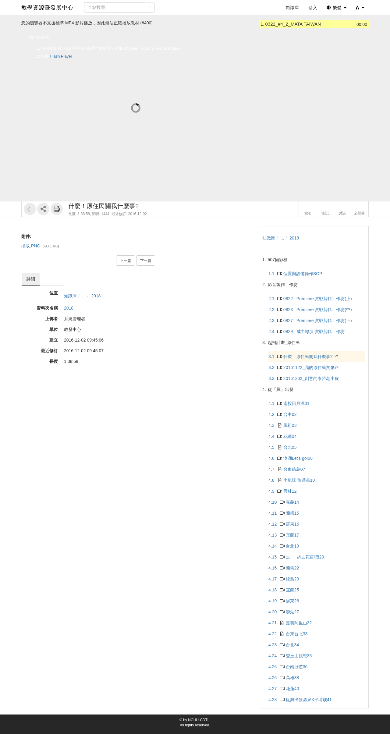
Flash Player (61, 56)
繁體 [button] (336, 7)
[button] (360, 7)
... (84, 295)
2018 (96, 295)
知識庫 (70, 295)
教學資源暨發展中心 (47, 8)
